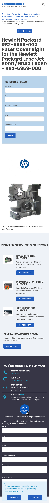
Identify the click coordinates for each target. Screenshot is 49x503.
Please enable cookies (20, 380)
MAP (22, 394)
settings (14, 497)
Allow (35, 497)
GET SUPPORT (25, 272)
